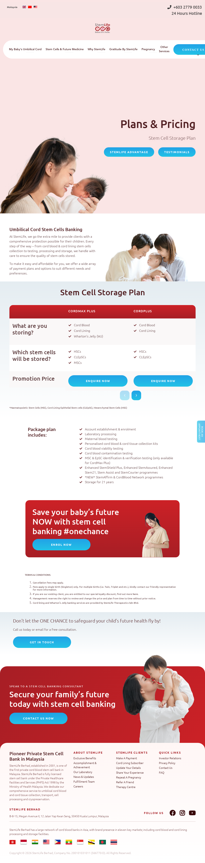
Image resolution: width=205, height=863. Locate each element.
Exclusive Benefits (84, 758)
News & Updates (83, 777)
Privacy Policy (167, 763)
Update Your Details (128, 768)
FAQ (161, 772)
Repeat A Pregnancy (128, 777)
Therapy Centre (126, 787)
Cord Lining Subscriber (130, 763)
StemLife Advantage (129, 152)
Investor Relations (170, 758)
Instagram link (182, 813)
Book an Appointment (201, 431)
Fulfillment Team (84, 781)
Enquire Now (98, 381)
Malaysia (12, 7)
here (135, 594)
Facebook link (173, 813)
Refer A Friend (125, 782)
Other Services (164, 49)
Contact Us (165, 768)
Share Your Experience (130, 772)
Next (136, 395)
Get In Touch (42, 642)
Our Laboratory (82, 772)
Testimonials (177, 152)
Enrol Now (61, 544)
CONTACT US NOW (38, 718)
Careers (78, 786)
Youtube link (192, 813)
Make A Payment (126, 758)
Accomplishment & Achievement (84, 765)
